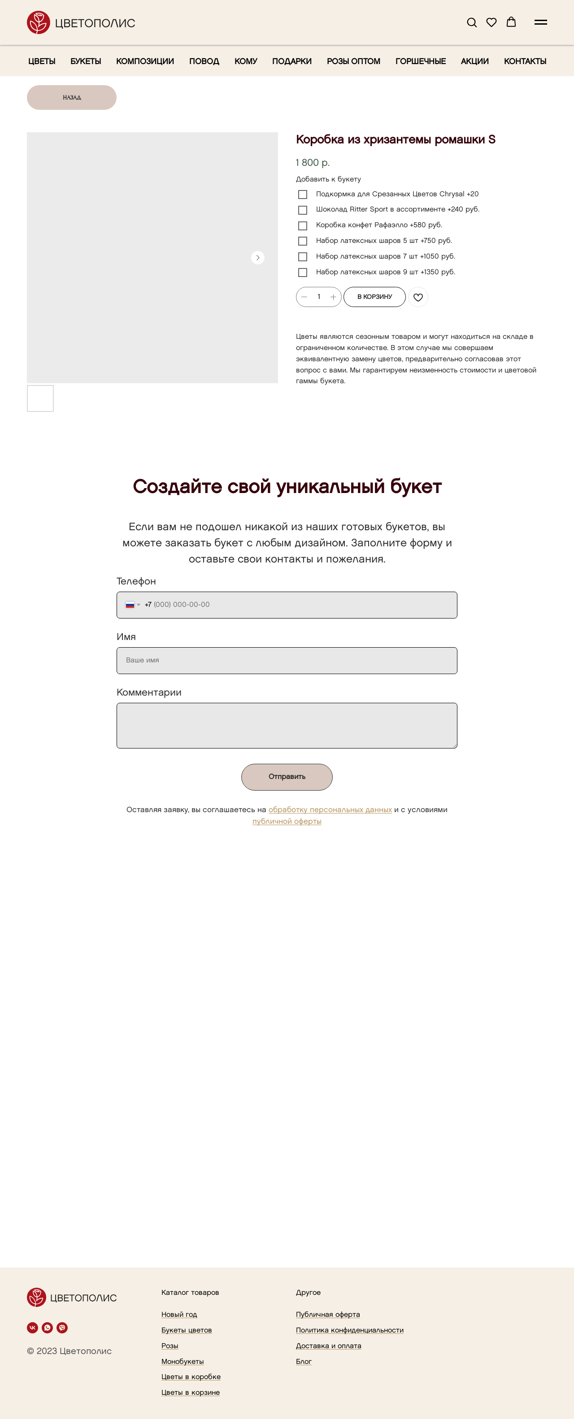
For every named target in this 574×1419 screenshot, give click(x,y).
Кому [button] (246, 61)
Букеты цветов (186, 1330)
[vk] (32, 1327)
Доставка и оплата (328, 1346)
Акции (475, 61)
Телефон (136, 581)
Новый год (179, 1314)
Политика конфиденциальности (350, 1330)
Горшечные (421, 61)
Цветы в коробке (191, 1377)
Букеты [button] (85, 61)
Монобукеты (182, 1361)
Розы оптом (353, 61)
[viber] (62, 1327)
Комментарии (149, 692)
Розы (169, 1346)
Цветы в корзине (190, 1392)
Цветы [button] (41, 61)
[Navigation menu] (541, 22)
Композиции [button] (145, 61)
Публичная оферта (328, 1314)
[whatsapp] (47, 1327)
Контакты (525, 61)
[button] (471, 22)
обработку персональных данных (330, 809)
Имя (126, 637)
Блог (304, 1361)
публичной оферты (287, 821)
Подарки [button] (292, 61)
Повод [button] (204, 61)
